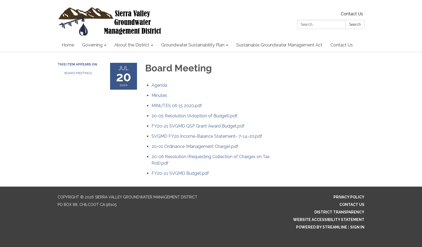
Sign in (357, 227)
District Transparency (339, 212)
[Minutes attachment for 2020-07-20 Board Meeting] (159, 95)
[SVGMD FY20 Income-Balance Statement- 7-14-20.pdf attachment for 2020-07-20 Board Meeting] (207, 136)
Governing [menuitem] (92, 45)
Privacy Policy (348, 197)
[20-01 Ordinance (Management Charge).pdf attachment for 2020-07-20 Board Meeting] (195, 146)
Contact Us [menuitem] (341, 45)
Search (355, 24)
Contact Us (352, 13)
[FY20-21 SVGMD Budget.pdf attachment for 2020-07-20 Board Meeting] (180, 173)
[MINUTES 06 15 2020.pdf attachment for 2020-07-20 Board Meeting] (177, 105)
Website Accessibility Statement (328, 219)
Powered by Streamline (321, 227)
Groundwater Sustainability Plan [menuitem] (192, 45)
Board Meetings (78, 73)
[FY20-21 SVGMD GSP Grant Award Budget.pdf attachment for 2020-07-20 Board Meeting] (198, 126)
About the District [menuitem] (131, 45)
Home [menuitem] (68, 45)
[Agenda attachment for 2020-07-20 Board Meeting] (159, 85)
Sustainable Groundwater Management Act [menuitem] (279, 45)
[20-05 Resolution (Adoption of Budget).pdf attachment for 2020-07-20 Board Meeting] (194, 115)
